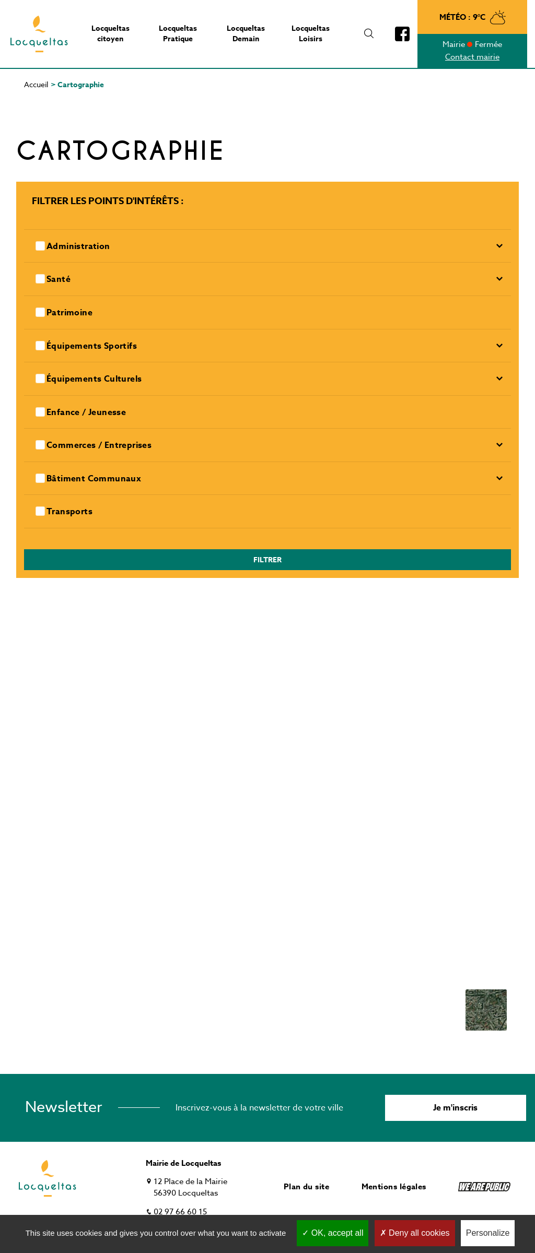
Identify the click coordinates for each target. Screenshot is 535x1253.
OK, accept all (332, 1232)
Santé (58, 280)
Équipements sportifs (91, 346)
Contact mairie (472, 57)
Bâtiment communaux (93, 479)
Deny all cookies (415, 1232)
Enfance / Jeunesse (86, 413)
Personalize (488, 1232)
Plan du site (306, 1186)
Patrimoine (69, 313)
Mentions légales (394, 1186)
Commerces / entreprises (99, 446)
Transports (69, 512)
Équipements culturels (94, 379)
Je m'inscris (455, 1108)
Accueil (36, 84)
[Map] (267, 826)
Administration (78, 247)
